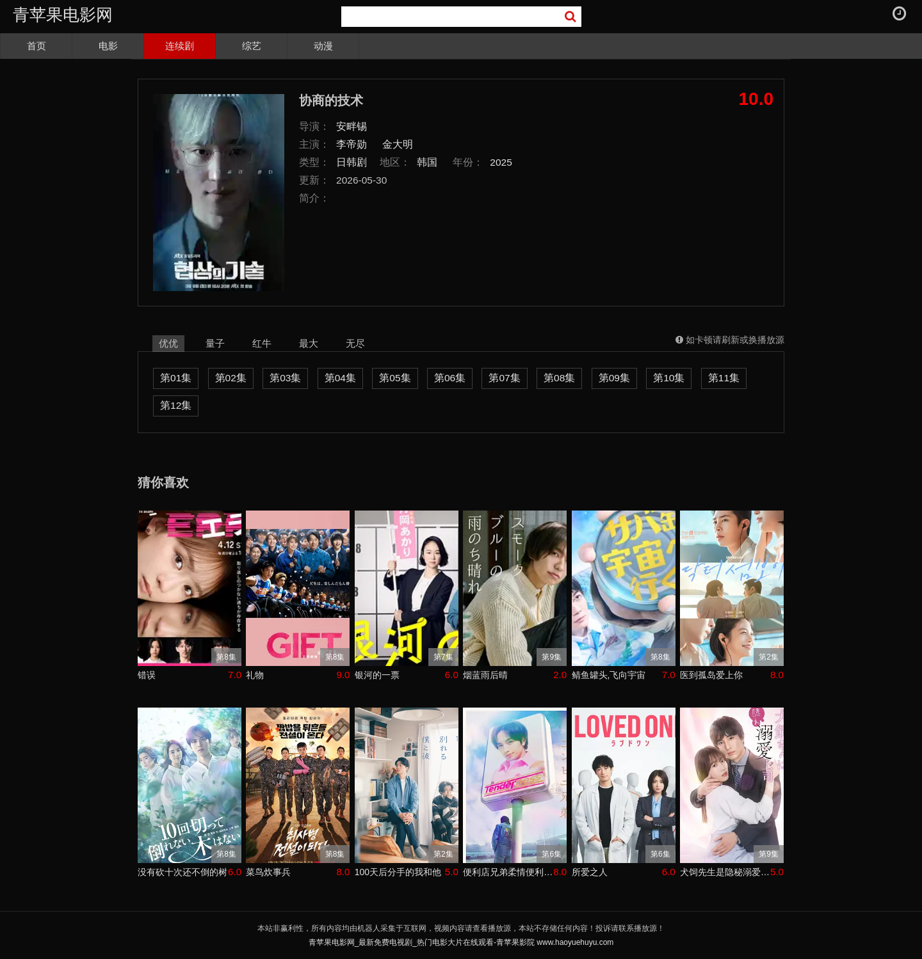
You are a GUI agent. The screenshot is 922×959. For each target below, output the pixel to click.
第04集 (340, 377)
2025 (501, 162)
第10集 (668, 377)
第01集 (175, 377)
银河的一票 (377, 675)
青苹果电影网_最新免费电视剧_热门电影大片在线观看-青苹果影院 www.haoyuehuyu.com (461, 942)
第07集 (504, 377)
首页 (36, 45)
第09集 (614, 377)
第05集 (394, 377)
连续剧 (179, 45)
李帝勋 (351, 144)
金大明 (397, 144)
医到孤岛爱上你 (711, 675)
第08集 (559, 377)
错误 (147, 675)
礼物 (255, 675)
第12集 (175, 405)
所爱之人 (590, 872)
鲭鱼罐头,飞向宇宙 (609, 675)
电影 (108, 45)
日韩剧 (351, 162)
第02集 (231, 377)
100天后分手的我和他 (398, 872)
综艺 (251, 45)
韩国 (427, 162)
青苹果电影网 (63, 14)
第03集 (285, 377)
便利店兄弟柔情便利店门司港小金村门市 (508, 872)
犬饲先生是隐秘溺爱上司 (725, 872)
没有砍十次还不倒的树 (182, 872)
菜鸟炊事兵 (268, 872)
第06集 (449, 377)
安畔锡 (351, 126)
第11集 (724, 377)
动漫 (323, 45)
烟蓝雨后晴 (485, 675)
